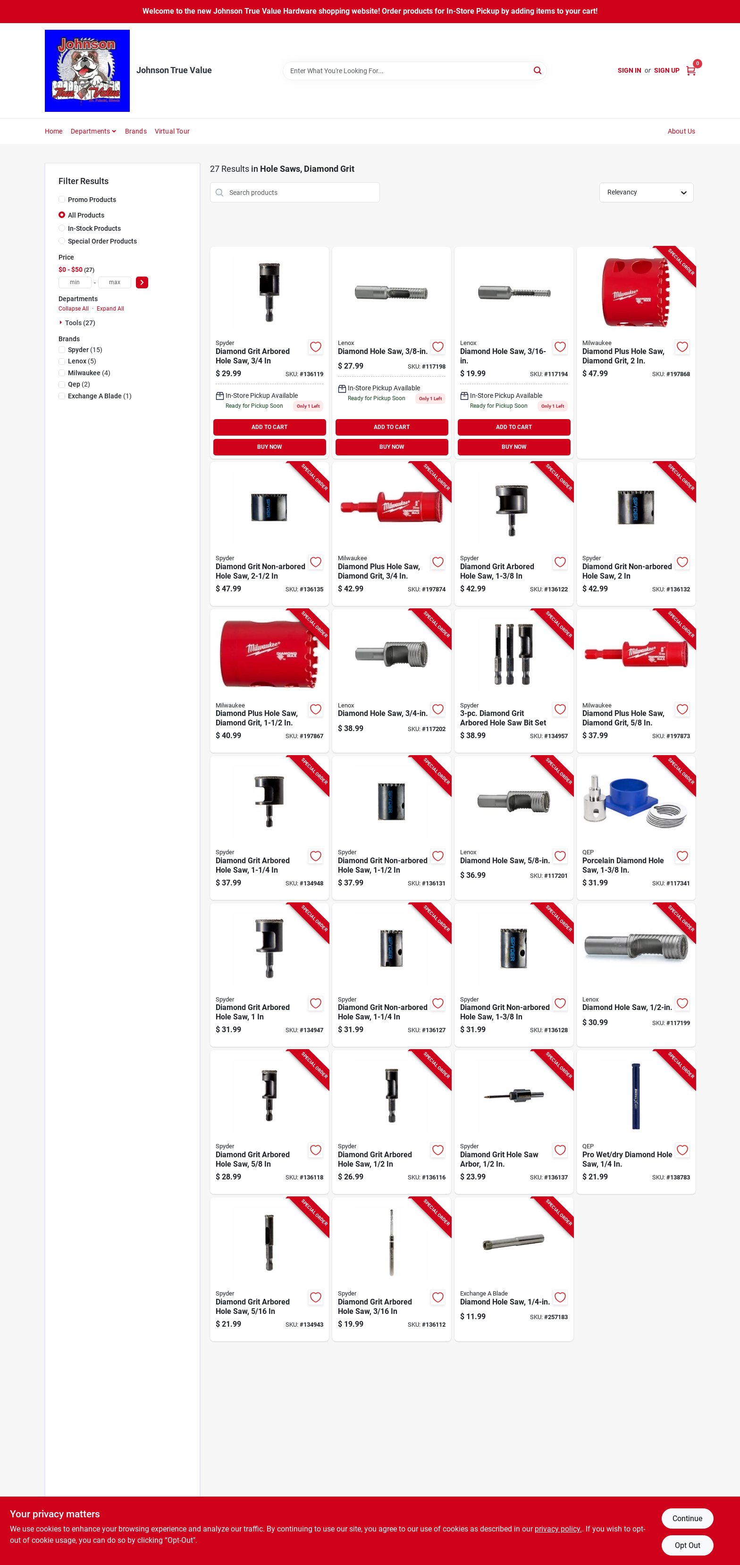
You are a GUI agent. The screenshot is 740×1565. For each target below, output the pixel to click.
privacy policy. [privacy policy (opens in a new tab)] (558, 1528)
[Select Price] (142, 282)
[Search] (538, 70)
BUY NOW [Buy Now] (269, 447)
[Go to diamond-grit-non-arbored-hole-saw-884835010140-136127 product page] (391, 975)
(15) (85, 349)
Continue (687, 1518)
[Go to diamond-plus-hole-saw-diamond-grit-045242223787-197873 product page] (636, 681)
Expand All (110, 308)
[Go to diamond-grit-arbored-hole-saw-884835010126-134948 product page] (269, 828)
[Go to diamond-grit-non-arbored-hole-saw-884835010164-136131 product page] (391, 828)
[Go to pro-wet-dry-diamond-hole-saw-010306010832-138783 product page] (636, 1122)
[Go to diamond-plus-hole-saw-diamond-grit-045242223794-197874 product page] (391, 534)
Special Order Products (102, 241)
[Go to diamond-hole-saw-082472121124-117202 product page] (391, 681)
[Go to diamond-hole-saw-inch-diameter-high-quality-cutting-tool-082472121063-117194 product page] (513, 353)
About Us (682, 131)
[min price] (75, 282)
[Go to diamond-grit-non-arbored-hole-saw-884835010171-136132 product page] (636, 534)
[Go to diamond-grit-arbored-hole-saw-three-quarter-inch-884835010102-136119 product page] (269, 353)
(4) (89, 373)
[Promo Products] (62, 199)
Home (54, 131)
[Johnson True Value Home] (87, 71)
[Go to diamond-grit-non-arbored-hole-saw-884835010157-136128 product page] (513, 975)
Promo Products (92, 199)
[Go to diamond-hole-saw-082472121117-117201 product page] (513, 828)
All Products (86, 215)
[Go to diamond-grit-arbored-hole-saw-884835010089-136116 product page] (391, 1122)
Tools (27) (80, 323)
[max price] (114, 282)
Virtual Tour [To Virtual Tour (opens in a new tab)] (172, 131)
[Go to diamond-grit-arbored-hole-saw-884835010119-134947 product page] (269, 975)
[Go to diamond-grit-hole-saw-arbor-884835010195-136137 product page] (513, 1122)
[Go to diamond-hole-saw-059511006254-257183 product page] (513, 1269)
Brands (136, 131)
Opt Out (687, 1545)
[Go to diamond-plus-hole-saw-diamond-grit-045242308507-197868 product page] (636, 353)
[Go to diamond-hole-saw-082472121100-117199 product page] (636, 975)
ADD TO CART (269, 427)
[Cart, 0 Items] (691, 71)
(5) (82, 361)
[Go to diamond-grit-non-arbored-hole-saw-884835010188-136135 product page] (269, 534)
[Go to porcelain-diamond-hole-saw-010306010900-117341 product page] (636, 828)
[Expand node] (62, 322)
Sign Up (667, 70)
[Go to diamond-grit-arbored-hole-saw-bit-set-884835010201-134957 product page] (513, 681)
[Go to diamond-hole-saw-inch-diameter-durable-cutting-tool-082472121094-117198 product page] (391, 353)
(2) (79, 384)
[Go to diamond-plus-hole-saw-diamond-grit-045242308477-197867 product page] (269, 681)
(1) (100, 396)
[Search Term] (415, 70)
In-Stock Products (94, 228)
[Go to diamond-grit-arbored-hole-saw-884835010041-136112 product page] (391, 1269)
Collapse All (74, 308)
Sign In (629, 70)
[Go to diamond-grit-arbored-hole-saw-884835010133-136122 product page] (513, 534)
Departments (90, 131)
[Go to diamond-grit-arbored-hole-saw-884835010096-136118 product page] (269, 1122)
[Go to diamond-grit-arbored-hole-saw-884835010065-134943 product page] (269, 1269)
